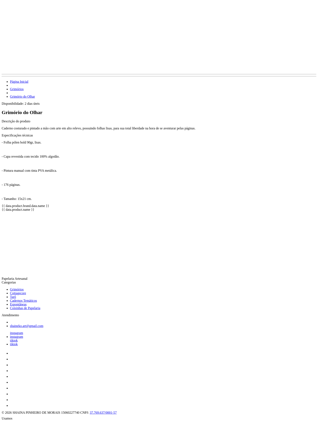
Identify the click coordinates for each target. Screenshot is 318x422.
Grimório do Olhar (22, 96)
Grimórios (17, 89)
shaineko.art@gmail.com (26, 326)
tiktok (14, 340)
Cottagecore (18, 293)
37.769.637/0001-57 (103, 412)
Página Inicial (19, 81)
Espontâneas (18, 304)
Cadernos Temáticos (23, 300)
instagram (16, 333)
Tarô (13, 297)
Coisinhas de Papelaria (25, 308)
